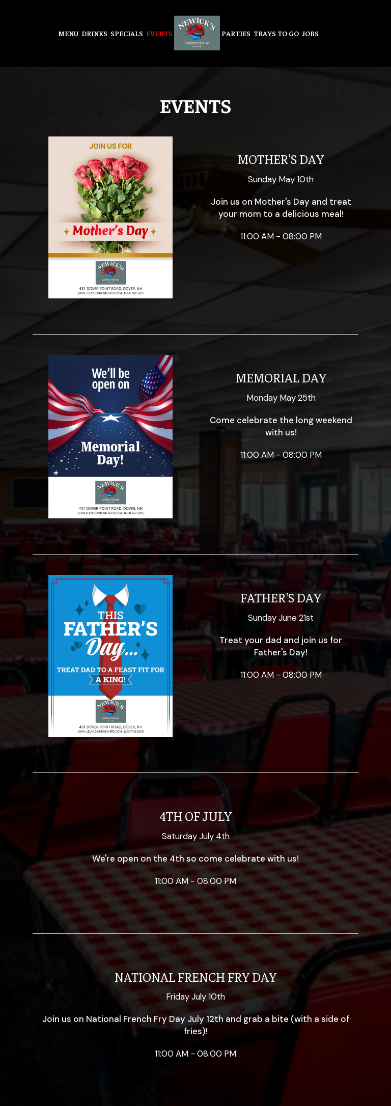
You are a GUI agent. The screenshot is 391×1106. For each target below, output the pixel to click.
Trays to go (276, 33)
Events (159, 33)
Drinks (94, 33)
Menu (68, 33)
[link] (197, 33)
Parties (235, 33)
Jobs (310, 33)
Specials (126, 33)
